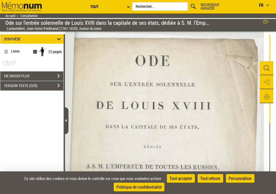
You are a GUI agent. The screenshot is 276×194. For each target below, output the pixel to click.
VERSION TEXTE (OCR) (33, 85)
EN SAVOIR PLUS (33, 76)
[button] (266, 68)
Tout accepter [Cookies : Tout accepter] (181, 178)
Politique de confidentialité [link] (139, 187)
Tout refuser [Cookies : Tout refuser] (210, 178)
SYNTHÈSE (33, 39)
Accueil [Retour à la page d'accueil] (10, 15)
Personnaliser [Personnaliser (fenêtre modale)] (240, 178)
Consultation (28, 15)
